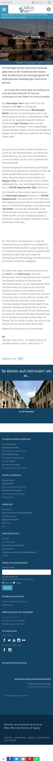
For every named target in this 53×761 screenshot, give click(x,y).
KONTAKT (8, 738)
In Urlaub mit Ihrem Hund (12, 458)
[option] (26, 400)
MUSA (9, 274)
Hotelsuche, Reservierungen (39, 684)
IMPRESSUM (20, 738)
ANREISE (31, 738)
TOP (20, 358)
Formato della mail (17, 578)
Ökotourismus (8, 480)
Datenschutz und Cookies (13, 545)
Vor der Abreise (8, 461)
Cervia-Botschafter (10, 617)
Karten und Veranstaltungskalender (17, 513)
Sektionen (7, 3)
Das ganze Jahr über (11, 465)
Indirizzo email (8, 567)
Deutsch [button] (40, 3)
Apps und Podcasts (10, 519)
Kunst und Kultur (27, 43)
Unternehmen (8, 483)
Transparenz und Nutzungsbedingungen (19, 552)
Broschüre (6, 509)
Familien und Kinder (10, 447)
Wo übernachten (9, 444)
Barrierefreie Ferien (10, 454)
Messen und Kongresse (12, 490)
